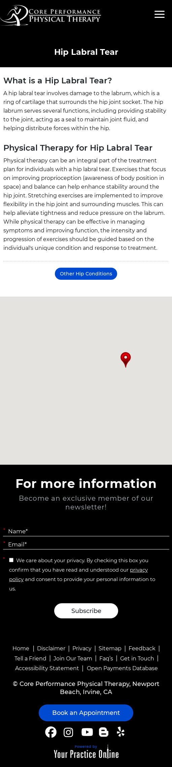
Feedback (142, 648)
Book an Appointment (86, 713)
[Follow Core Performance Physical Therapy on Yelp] (121, 732)
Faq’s (106, 658)
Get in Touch (137, 658)
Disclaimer (51, 648)
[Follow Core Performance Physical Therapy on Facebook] (51, 732)
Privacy (82, 648)
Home (20, 648)
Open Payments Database (122, 668)
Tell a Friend (30, 658)
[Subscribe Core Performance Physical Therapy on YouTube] (86, 732)
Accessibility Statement (47, 668)
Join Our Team (73, 658)
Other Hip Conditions (86, 274)
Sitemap (110, 648)
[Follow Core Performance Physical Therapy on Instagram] (67, 732)
